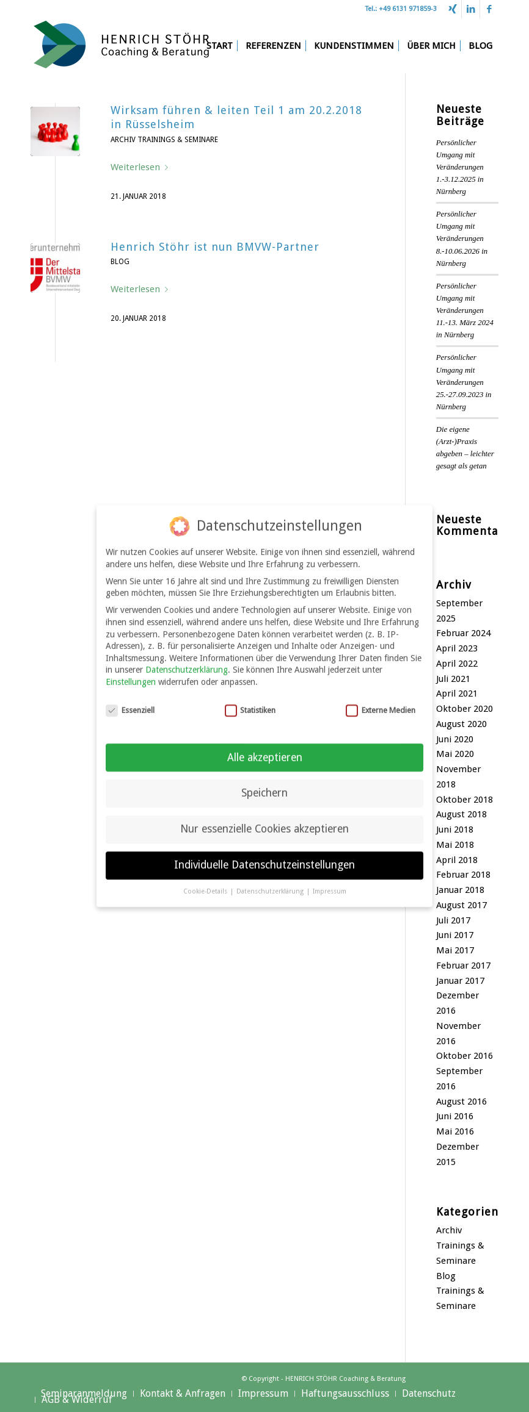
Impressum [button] (329, 885)
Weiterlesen (142, 167)
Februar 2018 (463, 874)
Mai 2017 (455, 950)
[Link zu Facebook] (489, 9)
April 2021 (457, 693)
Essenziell (130, 703)
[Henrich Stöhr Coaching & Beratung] (122, 45)
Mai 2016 (455, 1131)
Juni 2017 (454, 935)
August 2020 (461, 724)
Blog (120, 261)
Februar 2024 (463, 633)
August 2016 (461, 1101)
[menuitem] (219, 45)
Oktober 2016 (464, 1055)
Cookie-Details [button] (206, 885)
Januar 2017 (460, 980)
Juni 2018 (454, 829)
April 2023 (457, 648)
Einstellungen (131, 675)
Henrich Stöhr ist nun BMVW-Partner (215, 246)
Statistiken (250, 703)
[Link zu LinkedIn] (471, 9)
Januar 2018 (460, 889)
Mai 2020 (455, 753)
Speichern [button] (264, 787)
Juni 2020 (454, 739)
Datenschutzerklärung (186, 663)
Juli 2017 (453, 920)
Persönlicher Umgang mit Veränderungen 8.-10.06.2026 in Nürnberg (461, 239)
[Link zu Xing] (452, 9)
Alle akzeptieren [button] (264, 751)
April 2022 (457, 663)
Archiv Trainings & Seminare (164, 139)
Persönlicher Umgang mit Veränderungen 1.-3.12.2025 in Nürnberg (460, 167)
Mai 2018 (455, 844)
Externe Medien (380, 703)
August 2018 (461, 814)
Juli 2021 (453, 678)
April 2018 (457, 860)
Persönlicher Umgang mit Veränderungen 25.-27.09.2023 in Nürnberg (464, 382)
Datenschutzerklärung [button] (270, 885)
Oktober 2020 (464, 708)
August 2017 (461, 905)
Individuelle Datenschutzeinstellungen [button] (264, 859)
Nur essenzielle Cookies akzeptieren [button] (264, 823)
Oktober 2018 (464, 799)
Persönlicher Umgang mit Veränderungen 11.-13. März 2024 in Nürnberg (465, 311)
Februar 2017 (463, 965)
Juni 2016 (454, 1116)
